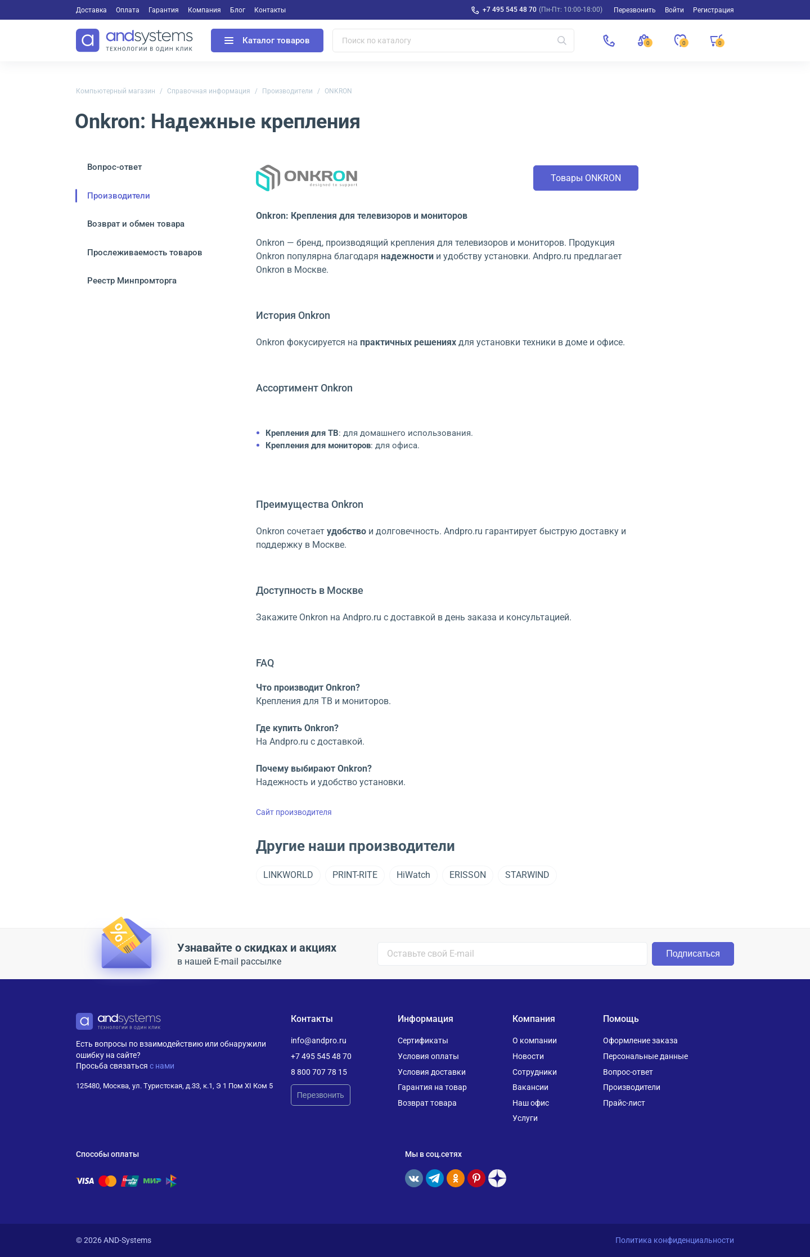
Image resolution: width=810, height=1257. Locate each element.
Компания (204, 10)
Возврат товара (427, 1102)
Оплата (128, 10)
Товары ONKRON (586, 178)
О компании (534, 1040)
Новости (528, 1056)
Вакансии (530, 1087)
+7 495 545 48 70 (510, 9)
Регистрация (713, 10)
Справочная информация (208, 91)
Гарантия (163, 10)
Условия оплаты (428, 1056)
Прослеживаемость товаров (144, 252)
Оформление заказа (640, 1040)
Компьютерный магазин (115, 91)
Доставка (91, 10)
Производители (287, 91)
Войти (674, 10)
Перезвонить (320, 1095)
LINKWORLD (288, 874)
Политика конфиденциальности (674, 1240)
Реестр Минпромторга (132, 281)
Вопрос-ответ (114, 167)
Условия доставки (432, 1071)
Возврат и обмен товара (135, 224)
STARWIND (527, 874)
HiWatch (413, 874)
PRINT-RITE (354, 874)
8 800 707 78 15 (319, 1071)
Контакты (270, 10)
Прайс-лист (624, 1102)
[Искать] (562, 40)
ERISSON (467, 874)
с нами (162, 1065)
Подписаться (693, 953)
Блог (237, 10)
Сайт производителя (294, 812)
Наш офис (530, 1102)
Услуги (525, 1118)
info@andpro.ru (318, 1040)
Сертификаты (423, 1040)
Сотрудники (534, 1071)
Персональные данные (645, 1056)
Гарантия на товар (432, 1087)
